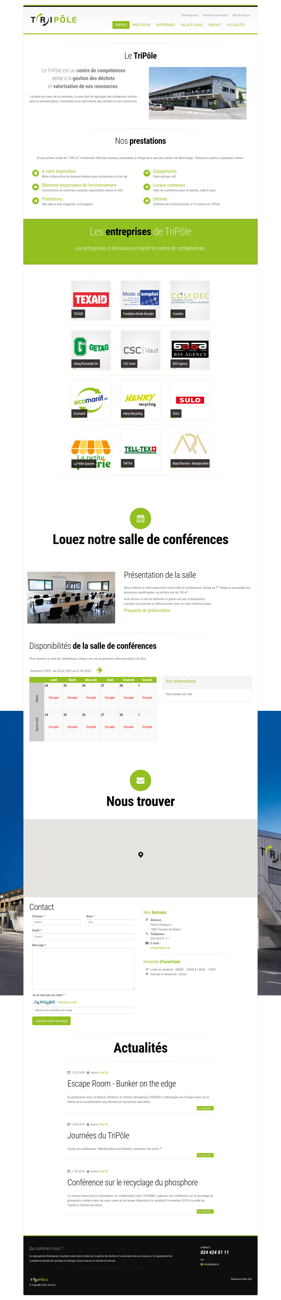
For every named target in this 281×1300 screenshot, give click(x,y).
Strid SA (103, 1072)
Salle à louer (192, 25)
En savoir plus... (205, 1108)
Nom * (90, 916)
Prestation (141, 25)
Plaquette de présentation (147, 610)
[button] (140, 853)
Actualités (236, 25)
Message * (39, 945)
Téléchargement (190, 15)
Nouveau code (67, 1002)
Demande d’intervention (215, 15)
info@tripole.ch (160, 948)
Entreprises (165, 25)
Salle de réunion (241, 15)
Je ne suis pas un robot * (48, 995)
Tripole (121, 25)
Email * (37, 930)
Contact (214, 25)
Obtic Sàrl (247, 1279)
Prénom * (38, 916)
